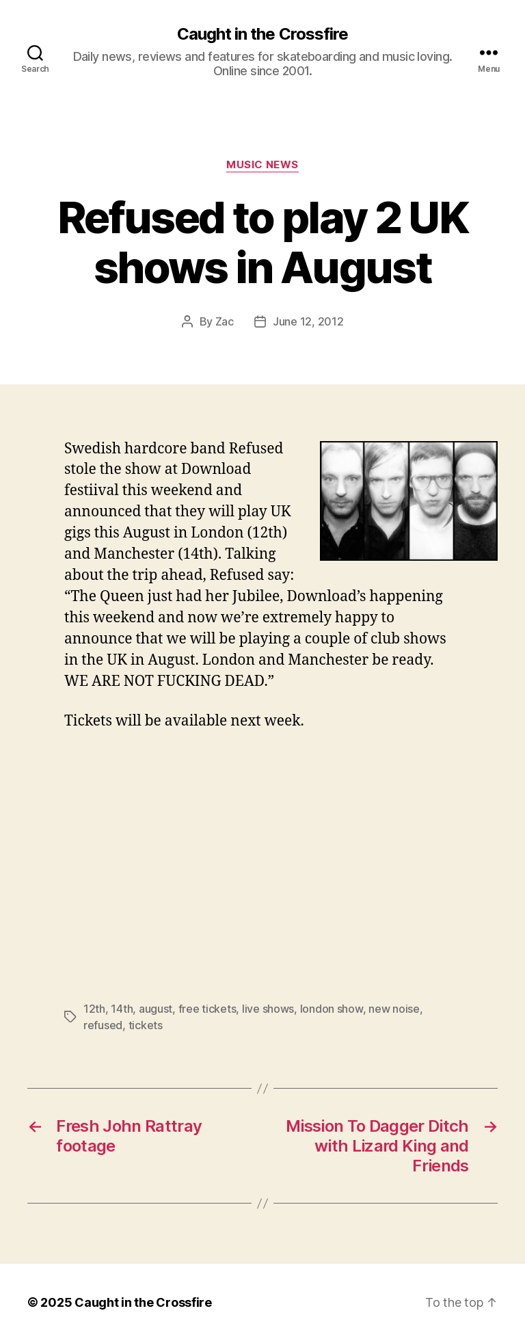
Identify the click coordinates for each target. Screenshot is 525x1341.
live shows (268, 1008)
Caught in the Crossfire (262, 34)
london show (331, 1008)
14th (122, 1008)
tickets (146, 1025)
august (155, 1008)
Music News (262, 165)
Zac (224, 321)
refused (102, 1025)
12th (94, 1008)
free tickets (207, 1008)
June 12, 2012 (308, 321)
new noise (394, 1008)
